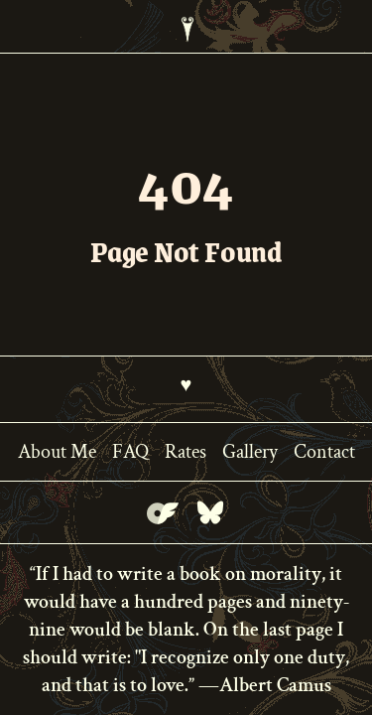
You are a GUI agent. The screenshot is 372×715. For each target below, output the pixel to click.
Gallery (250, 452)
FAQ (130, 452)
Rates (185, 452)
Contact (324, 452)
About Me (57, 452)
